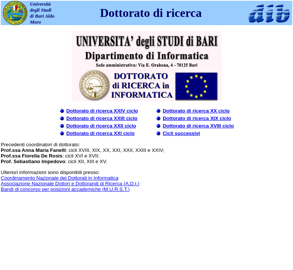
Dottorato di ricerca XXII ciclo (101, 126)
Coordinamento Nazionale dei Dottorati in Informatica (59, 178)
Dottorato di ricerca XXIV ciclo (102, 111)
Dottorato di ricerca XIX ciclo (197, 118)
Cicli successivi (181, 133)
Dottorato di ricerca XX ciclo (196, 111)
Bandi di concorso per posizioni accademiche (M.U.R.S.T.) (65, 189)
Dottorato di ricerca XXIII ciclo (102, 118)
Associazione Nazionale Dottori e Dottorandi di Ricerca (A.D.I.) (70, 183)
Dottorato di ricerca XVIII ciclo (198, 126)
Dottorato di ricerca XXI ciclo (100, 133)
